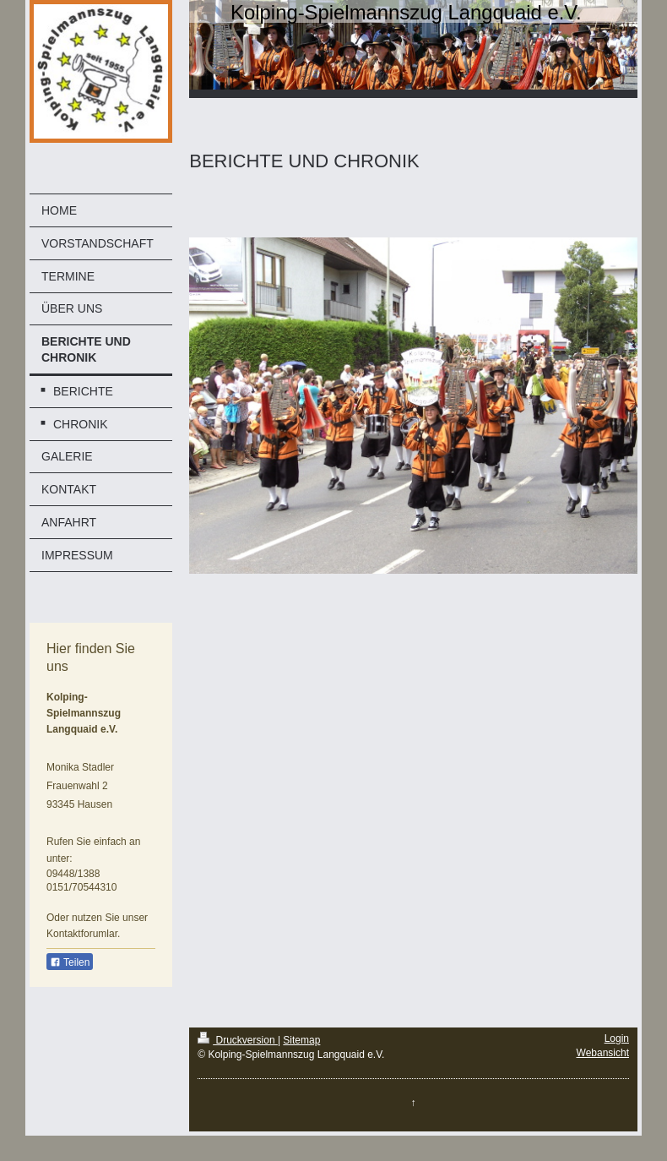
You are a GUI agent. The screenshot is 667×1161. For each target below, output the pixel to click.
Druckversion (238, 1040)
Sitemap (301, 1040)
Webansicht (603, 1053)
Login (617, 1038)
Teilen (69, 962)
